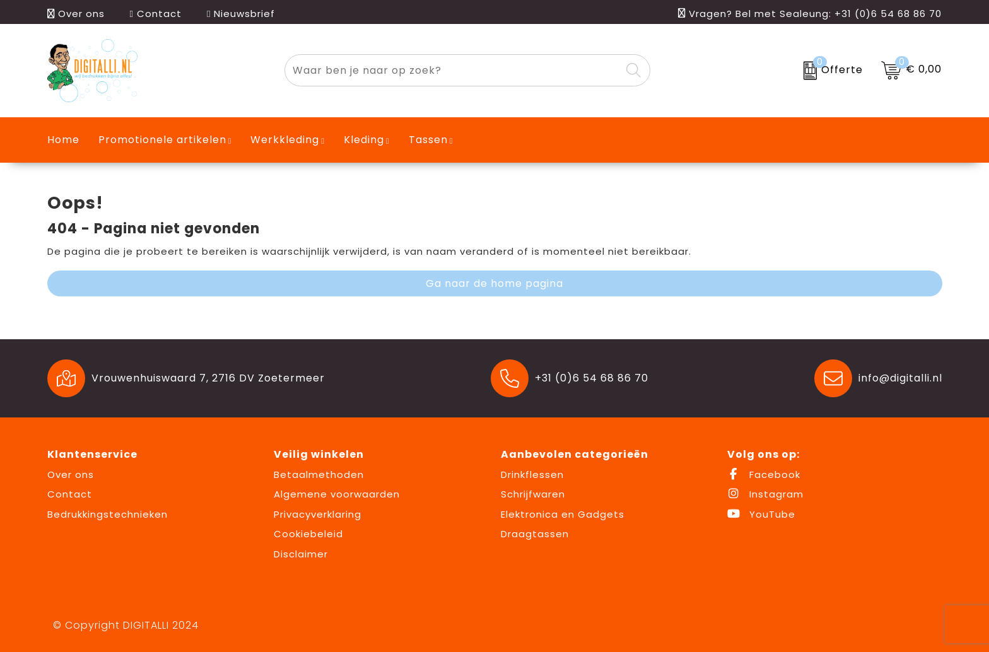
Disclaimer (301, 554)
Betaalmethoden (319, 474)
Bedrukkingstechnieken (107, 514)
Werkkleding (284, 139)
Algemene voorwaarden (337, 494)
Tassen (428, 139)
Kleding (364, 139)
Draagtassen (535, 533)
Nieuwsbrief (241, 13)
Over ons (76, 13)
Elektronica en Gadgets (562, 514)
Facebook (763, 474)
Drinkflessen (532, 474)
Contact (156, 13)
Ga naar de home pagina (494, 283)
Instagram (765, 494)
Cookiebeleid (308, 533)
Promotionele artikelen (162, 139)
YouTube (761, 514)
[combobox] (452, 70)
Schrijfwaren (533, 494)
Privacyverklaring (317, 514)
